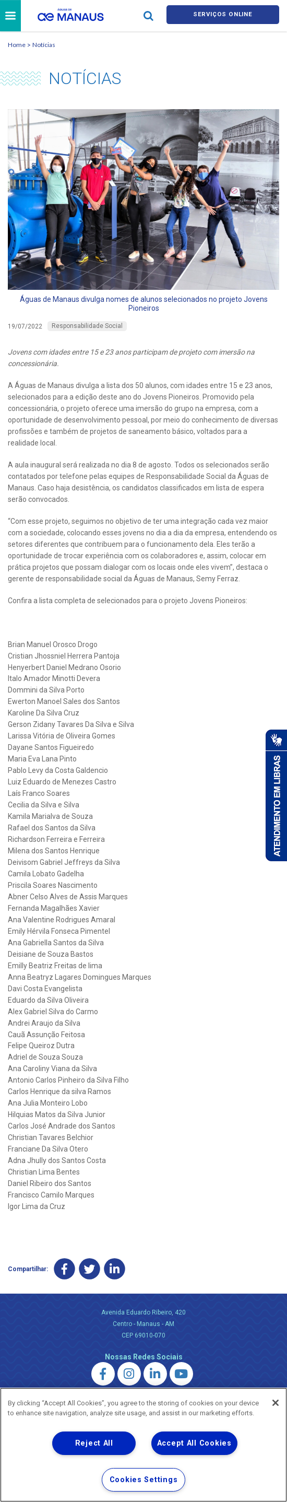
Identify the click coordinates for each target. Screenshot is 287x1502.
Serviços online (222, 16)
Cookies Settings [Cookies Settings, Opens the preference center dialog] (144, 1479)
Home (17, 46)
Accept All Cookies (194, 1443)
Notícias (43, 46)
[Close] (275, 1402)
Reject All (94, 1443)
